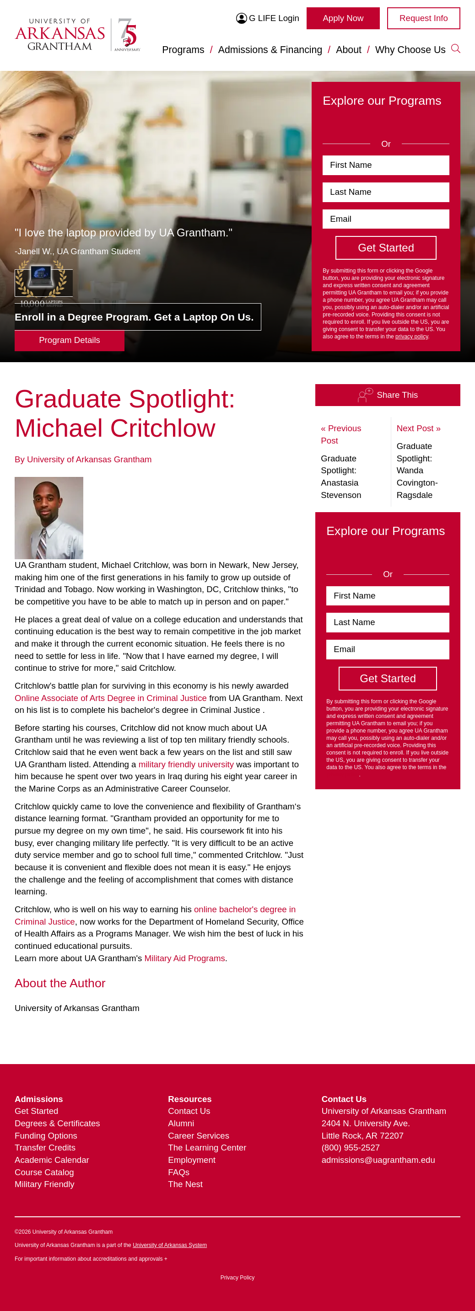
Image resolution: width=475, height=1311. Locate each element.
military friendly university (186, 764)
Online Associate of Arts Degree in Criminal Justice (111, 698)
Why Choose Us (410, 49)
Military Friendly (45, 1184)
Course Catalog (44, 1172)
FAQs (178, 1172)
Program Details (69, 340)
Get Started (36, 1111)
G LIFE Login (267, 18)
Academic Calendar (52, 1160)
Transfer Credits (45, 1147)
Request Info (423, 18)
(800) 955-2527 (351, 1147)
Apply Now (343, 18)
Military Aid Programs (185, 958)
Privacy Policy (238, 1277)
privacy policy (411, 336)
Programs (183, 49)
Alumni (181, 1123)
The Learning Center (207, 1147)
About (349, 49)
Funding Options (46, 1135)
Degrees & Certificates (57, 1123)
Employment (192, 1160)
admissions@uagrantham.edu (378, 1160)
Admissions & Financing (270, 49)
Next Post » (419, 428)
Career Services (198, 1135)
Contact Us (189, 1111)
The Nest (185, 1184)
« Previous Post (341, 434)
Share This (388, 394)
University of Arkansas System (170, 1245)
